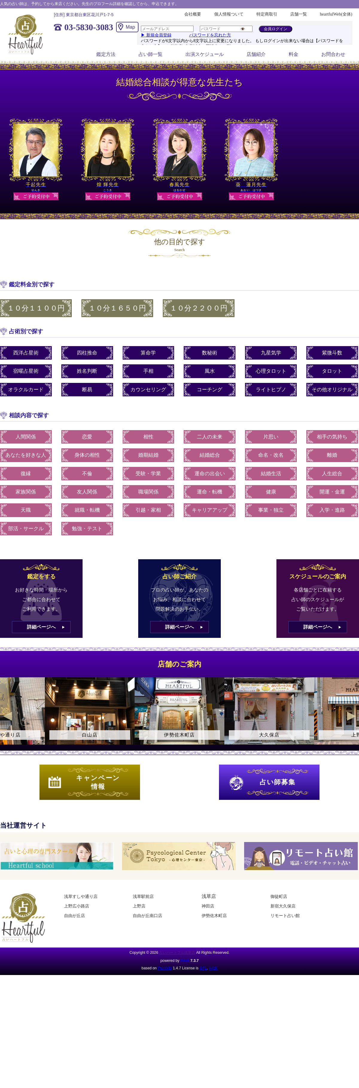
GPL (203, 968)
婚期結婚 (148, 455)
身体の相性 (87, 455)
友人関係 (87, 492)
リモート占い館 (285, 915)
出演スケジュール (204, 54)
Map (130, 27)
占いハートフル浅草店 (177, 953)
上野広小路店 (76, 906)
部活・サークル (26, 528)
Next (352, 716)
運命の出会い (209, 473)
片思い (271, 437)
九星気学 (271, 353)
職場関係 (148, 492)
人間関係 (26, 437)
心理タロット (271, 371)
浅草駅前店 (143, 896)
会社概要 (192, 14)
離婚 (332, 455)
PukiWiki (165, 968)
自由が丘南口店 (147, 915)
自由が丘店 (74, 915)
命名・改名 (271, 455)
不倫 (87, 473)
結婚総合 (210, 455)
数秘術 (209, 353)
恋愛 (87, 437)
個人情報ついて (229, 14)
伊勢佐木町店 (214, 915)
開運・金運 (332, 492)
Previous (7, 716)
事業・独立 (271, 510)
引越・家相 (148, 510)
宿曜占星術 (26, 371)
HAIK (184, 961)
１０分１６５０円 (117, 308)
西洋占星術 (26, 353)
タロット (332, 371)
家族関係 (26, 492)
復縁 (26, 473)
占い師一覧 (150, 54)
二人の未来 (209, 437)
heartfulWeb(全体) (336, 14)
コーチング (209, 389)
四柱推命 (87, 353)
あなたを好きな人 (25, 455)
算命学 (148, 353)
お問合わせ (333, 54)
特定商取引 (266, 14)
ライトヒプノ (271, 389)
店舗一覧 (298, 14)
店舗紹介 (256, 54)
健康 (271, 492)
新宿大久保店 (283, 906)
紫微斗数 (332, 353)
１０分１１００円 (36, 308)
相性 (148, 437)
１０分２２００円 (198, 308)
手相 (148, 371)
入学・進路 (332, 510)
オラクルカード (26, 389)
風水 (210, 371)
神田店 (208, 906)
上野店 (139, 906)
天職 (26, 510)
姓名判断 (87, 371)
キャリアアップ (209, 510)
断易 (87, 389)
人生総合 (332, 473)
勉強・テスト (87, 528)
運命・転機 (209, 492)
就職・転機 (87, 510)
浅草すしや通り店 (81, 896)
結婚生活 (271, 473)
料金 (293, 54)
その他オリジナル (332, 389)
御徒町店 (278, 896)
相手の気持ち (332, 437)
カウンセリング (148, 389)
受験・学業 (148, 473)
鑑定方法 (105, 54)
